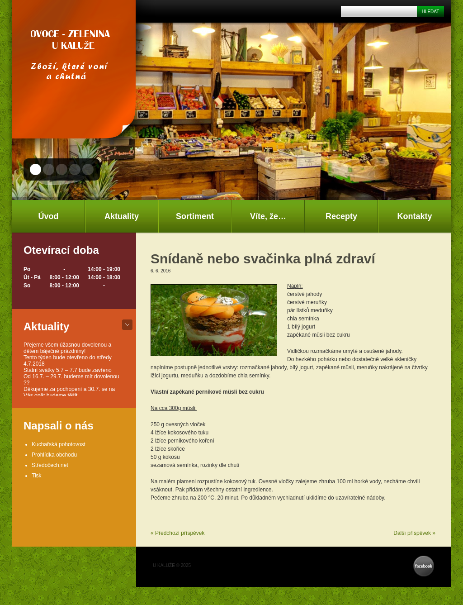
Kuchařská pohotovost (58, 444)
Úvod (48, 216)
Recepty (341, 216)
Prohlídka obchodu (54, 455)
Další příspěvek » (414, 533)
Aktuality (121, 216)
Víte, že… (268, 216)
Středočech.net (50, 465)
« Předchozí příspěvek (177, 533)
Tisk (37, 475)
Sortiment (195, 216)
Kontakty (414, 216)
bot (127, 324)
